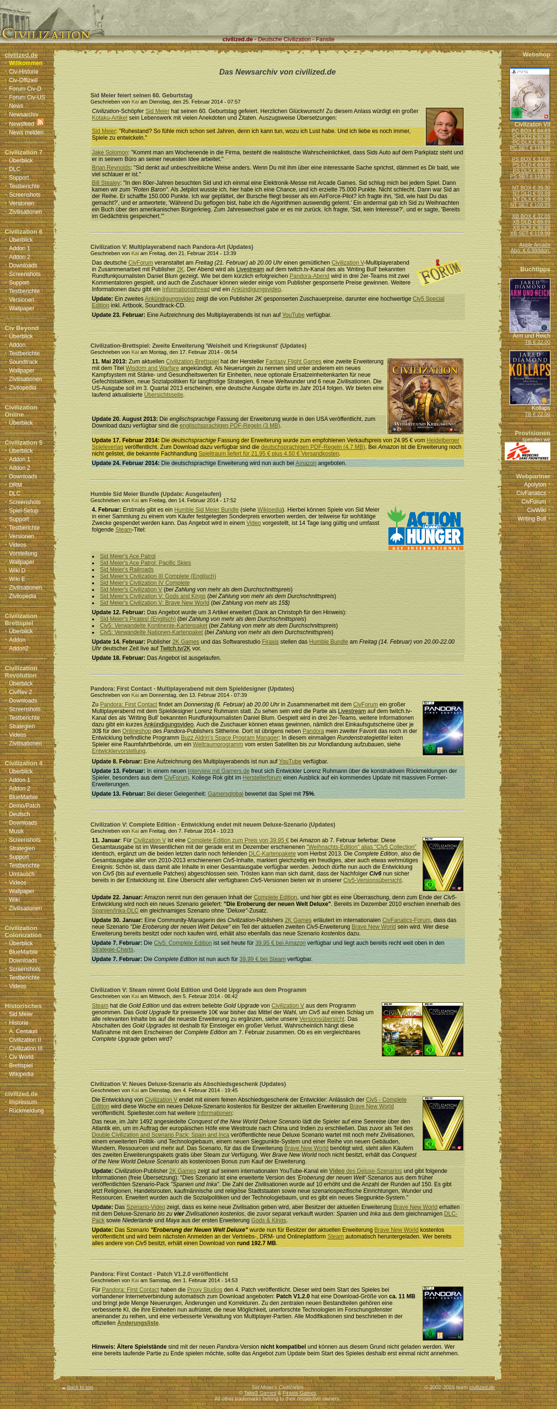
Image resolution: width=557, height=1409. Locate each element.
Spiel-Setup (23, 510)
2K (180, 269)
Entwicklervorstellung (119, 751)
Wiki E (17, 579)
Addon (17, 345)
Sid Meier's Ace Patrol (128, 556)
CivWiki (536, 510)
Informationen (214, 1113)
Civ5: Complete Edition (183, 943)
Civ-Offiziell (23, 80)
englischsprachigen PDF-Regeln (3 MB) (229, 425)
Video (253, 523)
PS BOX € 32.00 (531, 159)
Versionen (21, 203)
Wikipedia (21, 1074)
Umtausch (22, 874)
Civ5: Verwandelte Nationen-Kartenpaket (151, 632)
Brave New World (374, 926)
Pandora (313, 731)
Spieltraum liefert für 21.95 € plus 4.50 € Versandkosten (268, 453)
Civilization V (347, 262)
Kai (135, 102)
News (16, 106)
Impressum (23, 1102)
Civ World (21, 1057)
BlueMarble (23, 797)
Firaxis (270, 641)
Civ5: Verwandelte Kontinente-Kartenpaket (154, 625)
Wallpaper (22, 308)
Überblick (21, 160)
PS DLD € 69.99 (532, 165)
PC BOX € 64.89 (531, 130)
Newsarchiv (23, 114)
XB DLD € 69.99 (532, 222)
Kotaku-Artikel (110, 117)
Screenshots (25, 194)
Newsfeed (21, 124)
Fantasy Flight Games (293, 361)
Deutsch (19, 814)
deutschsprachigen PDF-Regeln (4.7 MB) (313, 447)
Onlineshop (137, 731)
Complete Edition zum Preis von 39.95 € (238, 840)
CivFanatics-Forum (406, 920)
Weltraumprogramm (218, 744)
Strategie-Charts (112, 949)
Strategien (22, 726)
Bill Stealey (106, 183)
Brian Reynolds (111, 167)
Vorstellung (23, 553)
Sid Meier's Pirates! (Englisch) (138, 619)
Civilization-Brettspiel (192, 361)
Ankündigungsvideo (256, 289)
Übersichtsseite (163, 394)
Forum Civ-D (25, 89)
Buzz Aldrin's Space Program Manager (230, 737)
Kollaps (541, 408)
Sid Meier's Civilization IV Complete (145, 583)
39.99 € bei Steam (262, 959)
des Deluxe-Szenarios (365, 1171)
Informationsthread (186, 289)
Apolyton (535, 484)
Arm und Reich (531, 336)
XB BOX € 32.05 (531, 216)
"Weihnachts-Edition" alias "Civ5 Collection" (362, 847)
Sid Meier (21, 1014)
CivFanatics (531, 493)
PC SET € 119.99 (530, 148)
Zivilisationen (25, 212)
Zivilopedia (22, 387)
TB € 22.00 (537, 342)
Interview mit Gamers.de (219, 771)
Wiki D (17, 570)
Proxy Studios (204, 1289)
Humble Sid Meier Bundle (206, 509)
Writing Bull (532, 518)
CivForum (140, 262)
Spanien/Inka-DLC (115, 910)
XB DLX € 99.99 (531, 227)
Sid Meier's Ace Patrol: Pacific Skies (145, 563)
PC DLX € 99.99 (532, 142)
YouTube (293, 315)
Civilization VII (532, 124)
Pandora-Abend (310, 276)
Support (19, 177)
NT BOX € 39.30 (531, 187)
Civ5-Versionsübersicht (372, 880)
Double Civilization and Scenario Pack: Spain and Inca (161, 1135)
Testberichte (24, 186)
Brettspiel (21, 1065)
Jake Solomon (110, 152)
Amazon (305, 463)
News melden (26, 132)
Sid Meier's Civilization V (131, 589)
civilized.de (482, 1387)
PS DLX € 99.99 (531, 170)
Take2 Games (260, 1393)
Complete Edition (275, 897)
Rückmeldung (26, 1110)
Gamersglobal (226, 793)
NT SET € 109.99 (530, 205)
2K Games (185, 641)
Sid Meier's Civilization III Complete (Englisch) (158, 576)
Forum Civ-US (27, 97)
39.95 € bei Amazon (280, 943)
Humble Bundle (328, 641)
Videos (17, 545)
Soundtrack (23, 362)
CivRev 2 (20, 692)
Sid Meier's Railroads (127, 569)
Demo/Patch (24, 805)
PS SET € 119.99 (530, 176)
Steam (123, 529)
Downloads (23, 265)
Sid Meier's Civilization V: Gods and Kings (153, 596)
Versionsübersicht (321, 1019)
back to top (77, 1387)
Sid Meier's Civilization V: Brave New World (154, 603)
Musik (16, 831)
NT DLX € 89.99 (531, 199)
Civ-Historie (23, 71)
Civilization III (26, 1048)
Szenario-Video (145, 1207)
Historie (18, 1022)
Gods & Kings (268, 1220)
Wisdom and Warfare (152, 368)
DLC (14, 169)
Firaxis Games (299, 1393)
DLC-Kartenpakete (272, 853)
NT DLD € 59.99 (531, 193)
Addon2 (18, 648)
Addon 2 (19, 257)
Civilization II (25, 1040)
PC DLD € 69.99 (531, 136)
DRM (15, 485)
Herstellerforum (262, 777)
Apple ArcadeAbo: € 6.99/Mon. (530, 247)
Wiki (14, 899)
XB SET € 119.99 (530, 233)
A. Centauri (23, 1031)
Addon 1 (19, 248)
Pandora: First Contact (128, 704)
